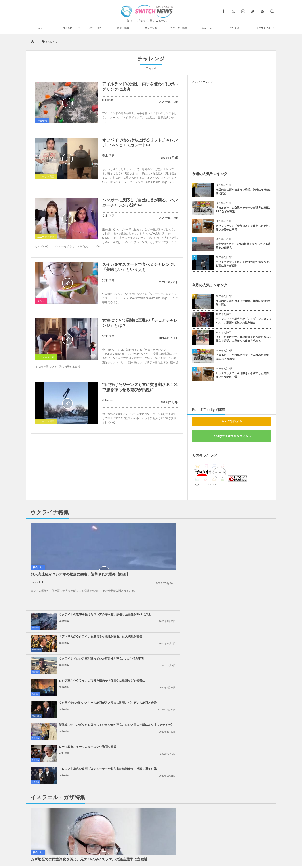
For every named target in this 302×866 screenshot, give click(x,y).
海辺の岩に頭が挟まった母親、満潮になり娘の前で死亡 (243, 191)
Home (40, 28)
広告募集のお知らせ (223, 846)
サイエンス (151, 28)
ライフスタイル (262, 28)
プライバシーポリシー (133, 846)
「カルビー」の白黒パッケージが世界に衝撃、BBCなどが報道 (243, 209)
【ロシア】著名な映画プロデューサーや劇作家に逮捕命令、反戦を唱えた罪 (241, 592)
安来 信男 (108, 155)
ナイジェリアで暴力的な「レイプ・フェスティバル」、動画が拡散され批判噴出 (243, 320)
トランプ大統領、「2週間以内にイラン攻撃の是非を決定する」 (160, 650)
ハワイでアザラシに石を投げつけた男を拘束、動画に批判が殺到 (243, 264)
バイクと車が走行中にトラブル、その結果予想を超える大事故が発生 (76, 799)
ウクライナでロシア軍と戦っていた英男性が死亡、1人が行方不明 (161, 546)
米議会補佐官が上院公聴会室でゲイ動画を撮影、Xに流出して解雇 (76, 745)
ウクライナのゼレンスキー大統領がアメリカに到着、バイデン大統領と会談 (161, 570)
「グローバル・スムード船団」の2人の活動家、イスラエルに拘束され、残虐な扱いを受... (241, 674)
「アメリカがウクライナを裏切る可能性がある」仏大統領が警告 (241, 524)
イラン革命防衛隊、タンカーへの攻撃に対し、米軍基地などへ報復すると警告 (161, 630)
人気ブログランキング (204, 484)
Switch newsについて (79, 846)
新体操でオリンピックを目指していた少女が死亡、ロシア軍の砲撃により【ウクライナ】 (241, 570)
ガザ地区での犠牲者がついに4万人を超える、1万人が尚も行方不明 (74, 781)
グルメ (41, 301)
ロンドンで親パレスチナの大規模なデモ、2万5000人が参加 (241, 695)
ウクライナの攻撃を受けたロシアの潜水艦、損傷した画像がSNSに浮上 (161, 526)
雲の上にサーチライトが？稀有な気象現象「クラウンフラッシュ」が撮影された (75, 817)
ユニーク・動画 (178, 28)
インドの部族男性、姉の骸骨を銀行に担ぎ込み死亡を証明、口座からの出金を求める (243, 339)
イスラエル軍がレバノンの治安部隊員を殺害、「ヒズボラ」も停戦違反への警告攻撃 (161, 674)
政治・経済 (95, 28)
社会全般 (68, 28)
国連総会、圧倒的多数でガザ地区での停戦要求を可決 (241, 628)
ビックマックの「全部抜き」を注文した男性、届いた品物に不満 (243, 227)
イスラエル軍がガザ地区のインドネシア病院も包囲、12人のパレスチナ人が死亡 (161, 697)
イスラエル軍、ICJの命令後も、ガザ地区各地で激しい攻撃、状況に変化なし (241, 652)
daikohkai (108, 99)
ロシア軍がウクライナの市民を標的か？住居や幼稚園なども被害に (241, 546)
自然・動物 (123, 28)
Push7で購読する (231, 421)
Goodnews (206, 28)
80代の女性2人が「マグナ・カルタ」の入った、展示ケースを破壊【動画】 (76, 763)
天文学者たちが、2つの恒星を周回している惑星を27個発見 (243, 245)
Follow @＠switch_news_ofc (151, 747)
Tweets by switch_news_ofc (151, 739)
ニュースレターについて (190, 846)
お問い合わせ (160, 846)
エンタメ (234, 28)
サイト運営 (106, 846)
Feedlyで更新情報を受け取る (231, 436)
